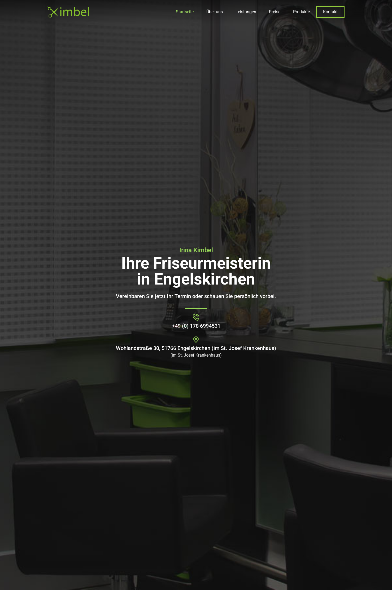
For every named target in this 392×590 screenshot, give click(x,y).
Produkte (301, 11)
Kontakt (330, 11)
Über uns (214, 11)
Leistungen (246, 11)
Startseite (185, 11)
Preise (274, 11)
